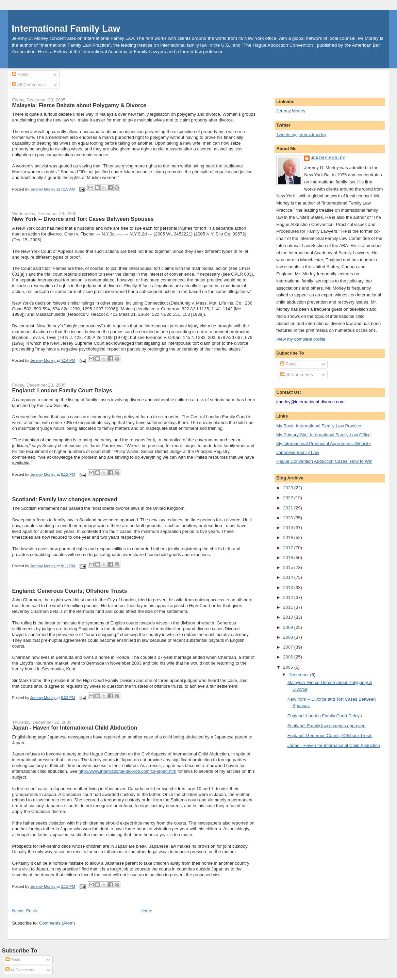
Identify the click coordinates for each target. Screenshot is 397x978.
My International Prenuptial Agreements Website (323, 443)
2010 (288, 617)
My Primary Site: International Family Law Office (323, 434)
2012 (288, 597)
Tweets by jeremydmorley (301, 134)
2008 (288, 637)
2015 (288, 567)
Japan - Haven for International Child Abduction (74, 727)
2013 (288, 587)
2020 (288, 517)
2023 (288, 487)
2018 (288, 537)
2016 (288, 557)
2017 (288, 547)
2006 (288, 656)
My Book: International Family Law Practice (318, 425)
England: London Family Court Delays (62, 390)
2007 (288, 647)
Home (146, 910)
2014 (288, 577)
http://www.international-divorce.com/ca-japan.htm (128, 771)
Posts (20, 74)
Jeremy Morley (290, 110)
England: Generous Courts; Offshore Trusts (69, 591)
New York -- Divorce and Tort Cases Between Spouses (83, 219)
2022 (288, 497)
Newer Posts (24, 910)
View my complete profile (300, 339)
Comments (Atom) (57, 923)
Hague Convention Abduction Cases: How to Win (324, 461)
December (299, 674)
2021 (288, 507)
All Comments (28, 84)
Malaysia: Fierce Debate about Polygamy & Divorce (79, 105)
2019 (288, 527)
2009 (288, 627)
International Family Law (66, 28)
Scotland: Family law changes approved (64, 499)
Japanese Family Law (297, 452)
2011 (288, 607)
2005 (288, 667)
